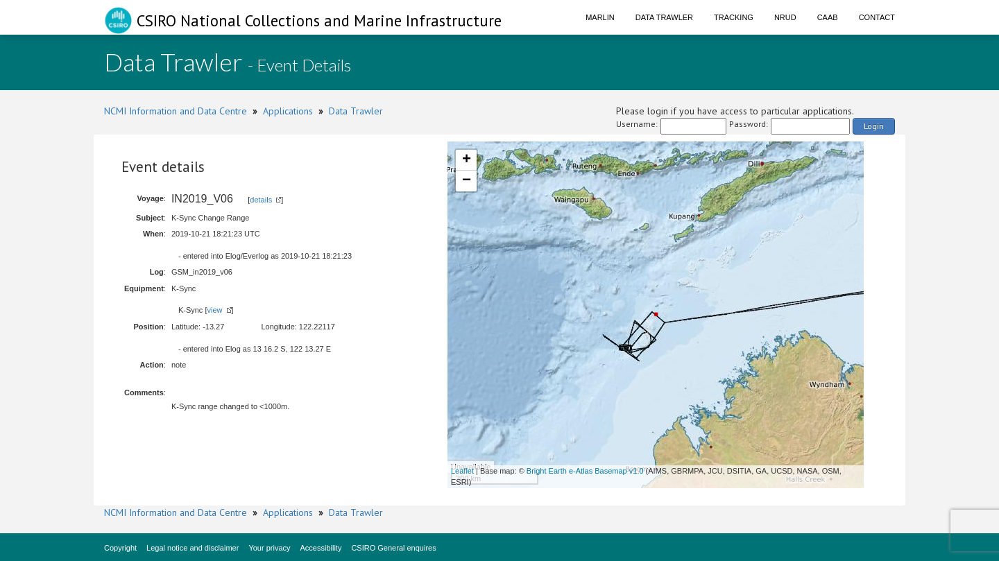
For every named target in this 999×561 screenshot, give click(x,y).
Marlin (600, 17)
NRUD (785, 17)
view (214, 310)
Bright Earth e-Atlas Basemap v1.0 (585, 471)
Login (874, 126)
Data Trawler (664, 17)
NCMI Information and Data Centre (175, 111)
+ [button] (466, 160)
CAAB (827, 17)
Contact (877, 17)
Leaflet (462, 471)
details (261, 200)
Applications (288, 111)
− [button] (466, 181)
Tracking (733, 17)
